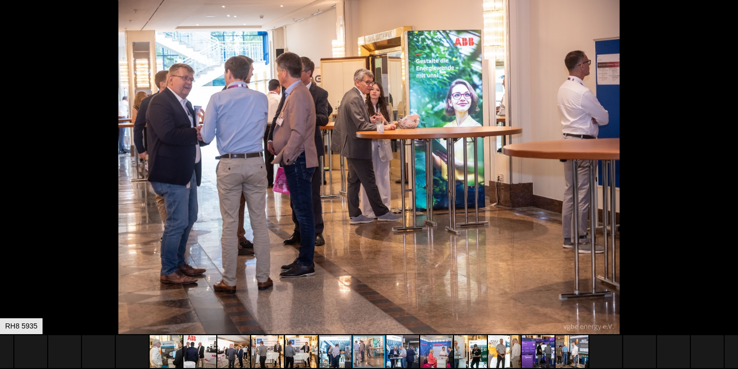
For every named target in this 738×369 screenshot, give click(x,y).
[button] (729, 26)
